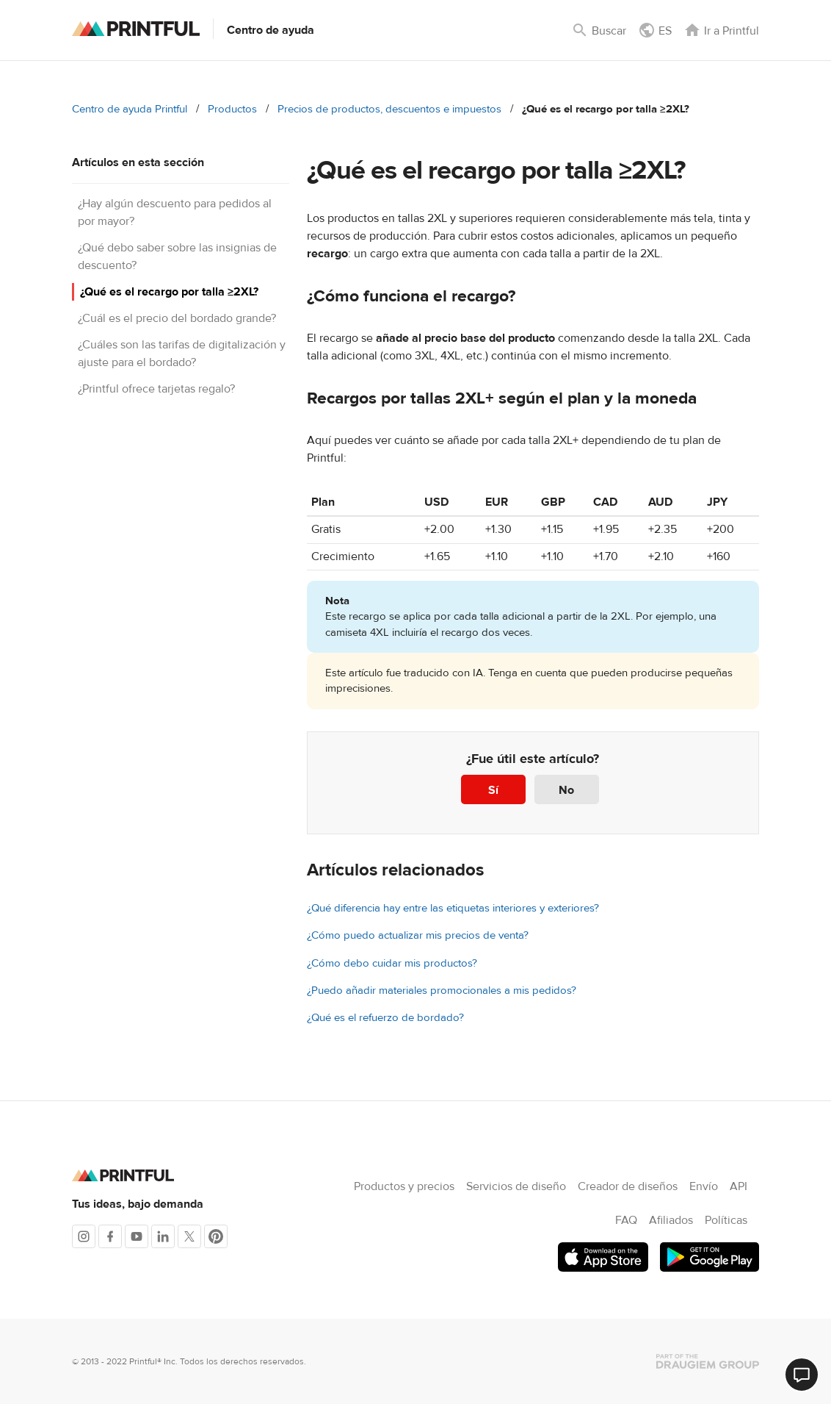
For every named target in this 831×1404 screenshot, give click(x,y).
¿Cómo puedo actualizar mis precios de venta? (418, 935)
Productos (232, 109)
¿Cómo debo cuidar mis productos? (392, 963)
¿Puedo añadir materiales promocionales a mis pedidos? (441, 991)
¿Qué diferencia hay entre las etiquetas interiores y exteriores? (453, 908)
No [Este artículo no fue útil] (566, 790)
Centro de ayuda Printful (129, 109)
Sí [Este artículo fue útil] (493, 790)
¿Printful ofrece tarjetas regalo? (156, 389)
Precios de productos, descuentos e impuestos (389, 109)
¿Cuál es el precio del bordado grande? (177, 318)
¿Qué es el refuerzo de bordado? (385, 1018)
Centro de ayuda (270, 30)
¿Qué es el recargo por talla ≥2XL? (169, 291)
